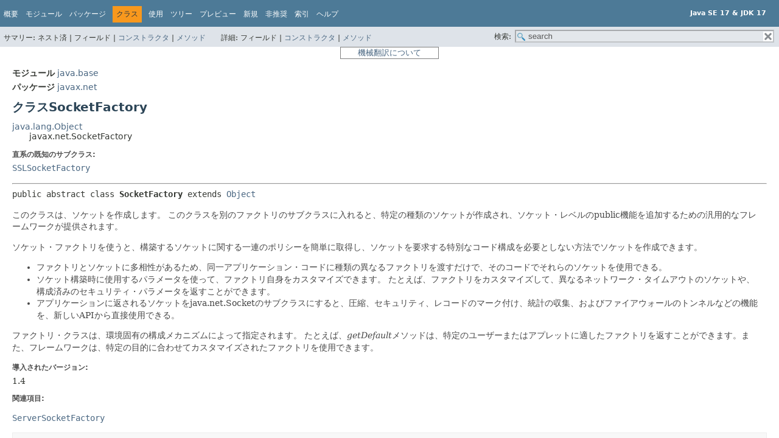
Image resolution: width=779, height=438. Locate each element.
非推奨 (276, 14)
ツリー (181, 14)
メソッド (191, 37)
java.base (78, 73)
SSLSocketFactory (51, 168)
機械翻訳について (389, 52)
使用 (155, 14)
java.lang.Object (47, 126)
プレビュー (218, 14)
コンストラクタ (143, 37)
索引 (302, 14)
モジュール (44, 14)
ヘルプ (327, 14)
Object (241, 194)
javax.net (77, 87)
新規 (250, 14)
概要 (11, 14)
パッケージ (87, 14)
